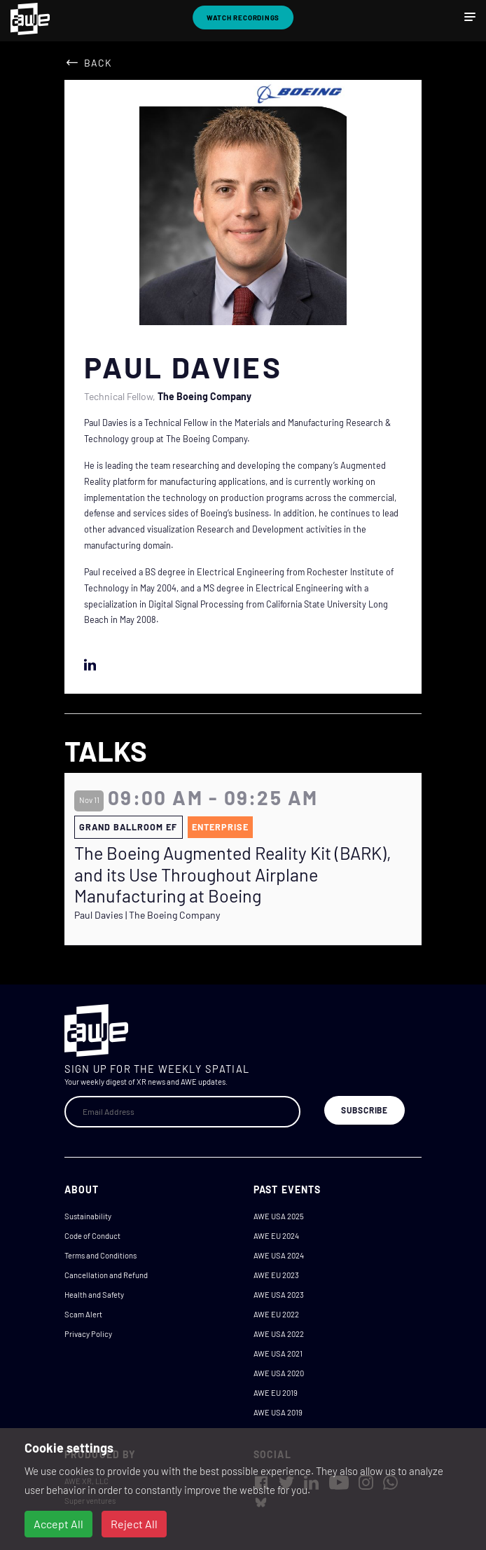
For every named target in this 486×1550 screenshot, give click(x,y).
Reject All (134, 1523)
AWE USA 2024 (279, 1255)
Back (98, 63)
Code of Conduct (92, 1235)
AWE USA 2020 (279, 1373)
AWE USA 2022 (279, 1333)
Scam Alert (83, 1314)
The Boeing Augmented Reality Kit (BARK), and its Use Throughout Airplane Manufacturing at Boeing (232, 873)
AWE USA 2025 (279, 1216)
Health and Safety (94, 1294)
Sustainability (87, 1216)
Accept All (58, 1523)
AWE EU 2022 (276, 1314)
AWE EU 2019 (276, 1392)
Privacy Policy (88, 1333)
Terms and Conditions (100, 1255)
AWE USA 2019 (278, 1412)
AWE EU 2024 (276, 1235)
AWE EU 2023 (276, 1275)
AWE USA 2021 (278, 1353)
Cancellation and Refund (106, 1275)
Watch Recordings (243, 17)
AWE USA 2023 (279, 1294)
